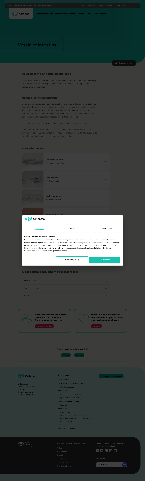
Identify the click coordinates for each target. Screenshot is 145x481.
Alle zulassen (104, 260)
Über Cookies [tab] (106, 229)
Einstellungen (72, 260)
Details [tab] (72, 229)
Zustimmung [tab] (39, 229)
